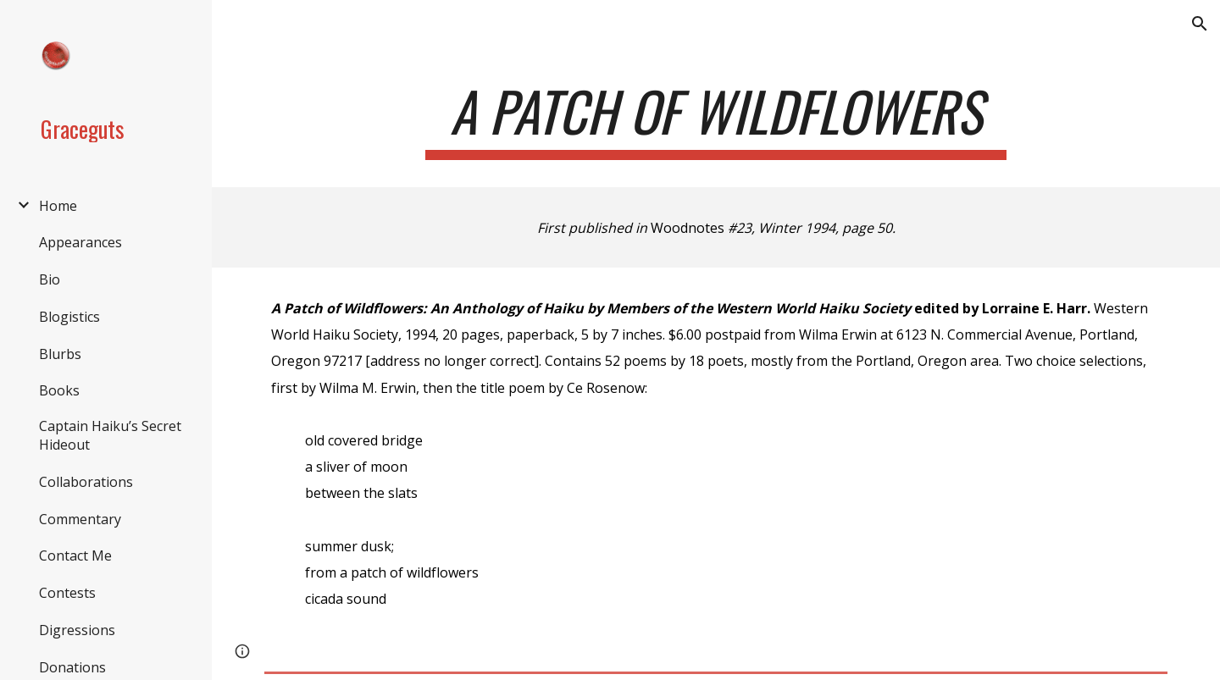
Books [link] (59, 390)
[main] (716, 119)
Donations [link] (72, 667)
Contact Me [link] (75, 555)
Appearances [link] (80, 242)
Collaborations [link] (86, 482)
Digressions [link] (77, 630)
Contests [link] (67, 592)
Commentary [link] (80, 519)
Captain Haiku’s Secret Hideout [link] (110, 435)
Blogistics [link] (69, 316)
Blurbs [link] (60, 354)
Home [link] (58, 205)
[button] (1199, 23)
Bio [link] (49, 279)
